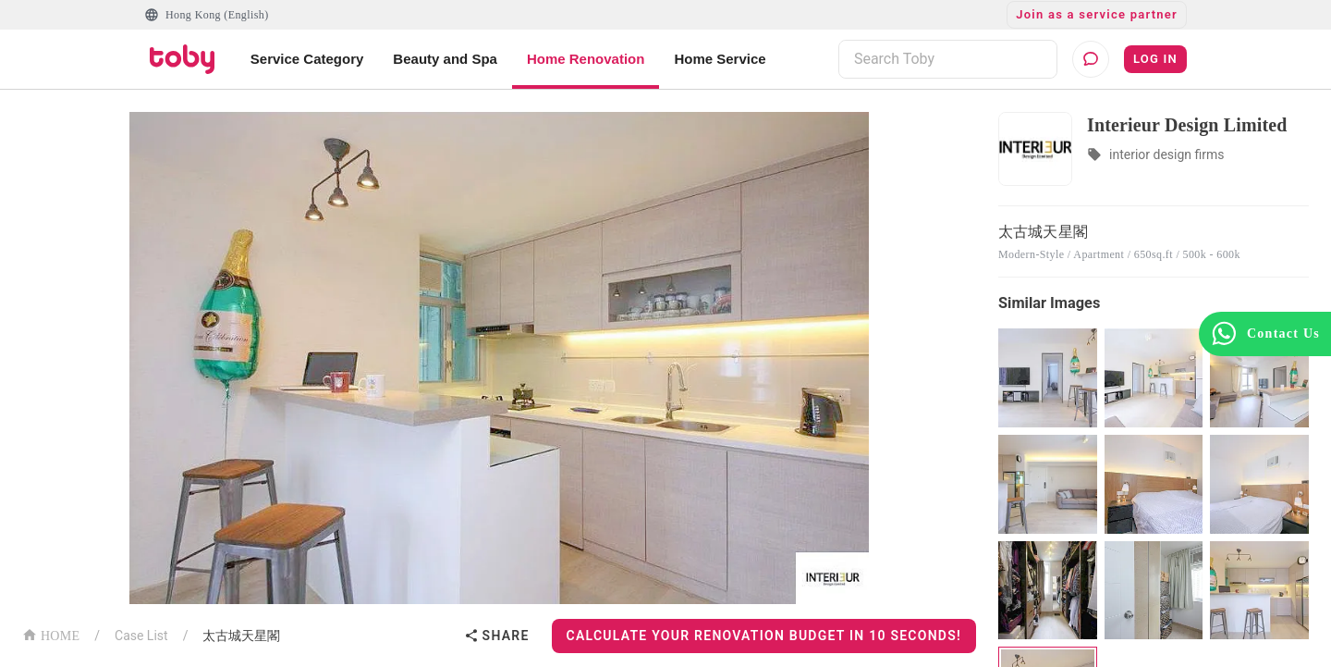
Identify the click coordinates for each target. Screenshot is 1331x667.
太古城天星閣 (241, 635)
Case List (141, 635)
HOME (50, 634)
